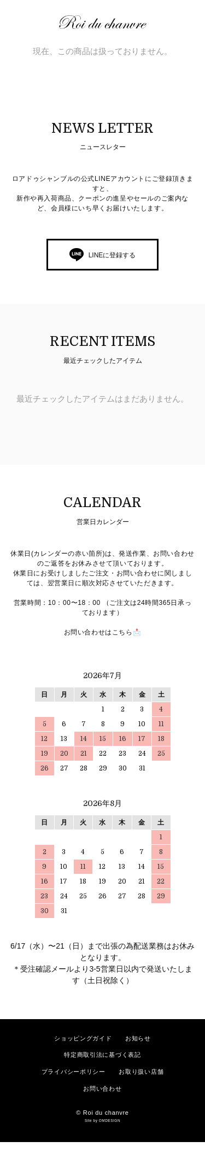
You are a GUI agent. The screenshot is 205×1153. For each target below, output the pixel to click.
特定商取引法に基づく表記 (102, 1054)
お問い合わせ (102, 1088)
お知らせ (138, 1038)
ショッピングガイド (83, 1038)
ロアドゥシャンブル (108, 22)
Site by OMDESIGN (102, 1120)
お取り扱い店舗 (141, 1071)
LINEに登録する (112, 255)
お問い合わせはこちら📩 (103, 632)
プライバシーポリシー (74, 1071)
